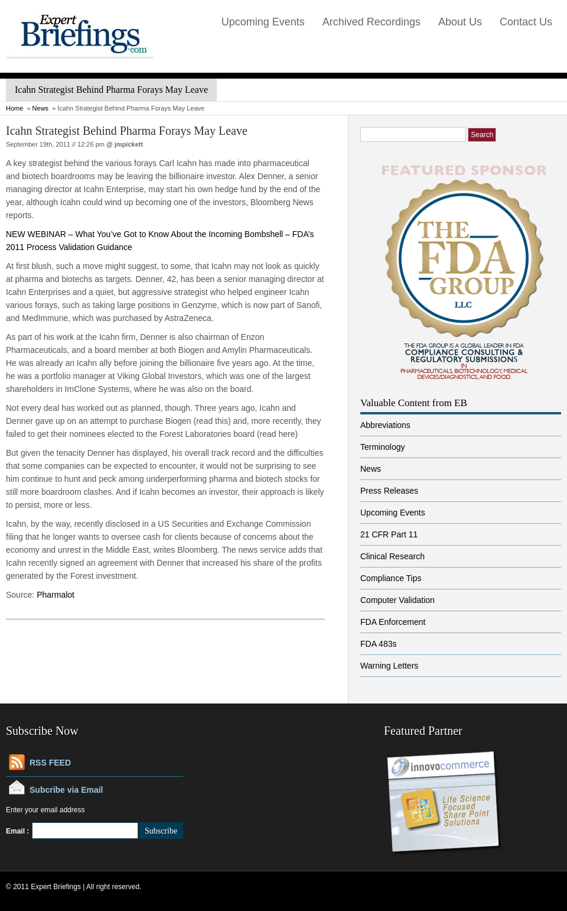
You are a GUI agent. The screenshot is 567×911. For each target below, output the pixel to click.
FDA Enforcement (393, 622)
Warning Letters (389, 665)
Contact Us (526, 22)
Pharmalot (55, 594)
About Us (460, 22)
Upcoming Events (263, 22)
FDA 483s (378, 644)
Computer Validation (397, 600)
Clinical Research (392, 556)
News (40, 108)
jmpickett (129, 144)
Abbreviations (385, 425)
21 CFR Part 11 (389, 534)
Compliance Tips (391, 578)
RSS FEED (50, 762)
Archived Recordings (371, 22)
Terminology (382, 447)
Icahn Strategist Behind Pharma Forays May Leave (126, 130)
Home (14, 108)
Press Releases (389, 490)
